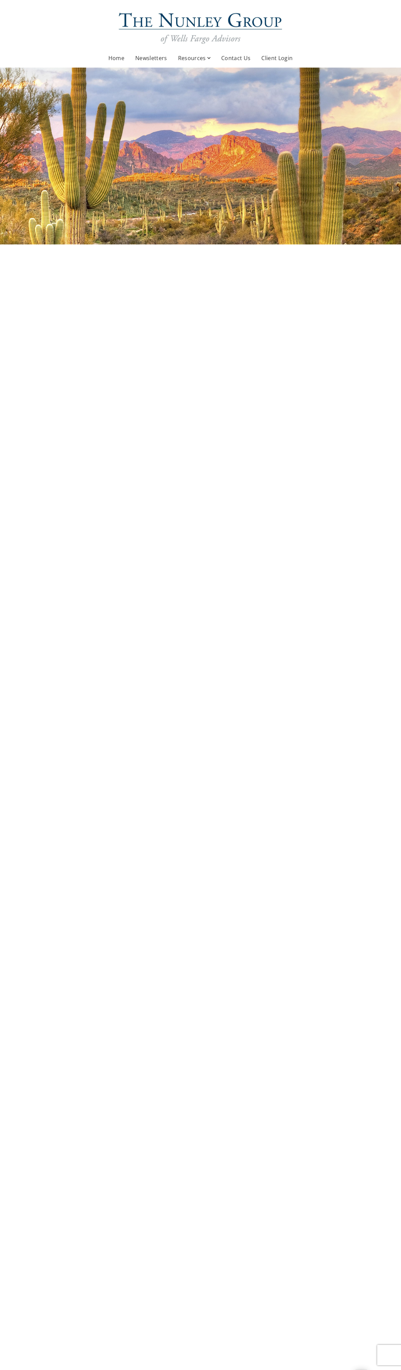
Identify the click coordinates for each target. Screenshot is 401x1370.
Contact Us (235, 58)
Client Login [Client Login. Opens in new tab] (277, 58)
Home (116, 58)
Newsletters (151, 58)
